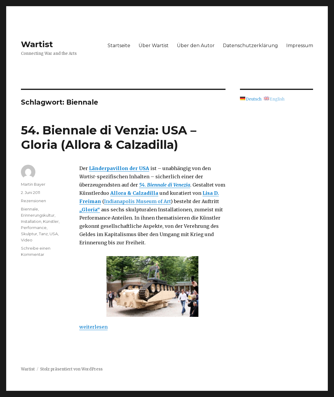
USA (54, 233)
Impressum (299, 45)
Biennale (29, 209)
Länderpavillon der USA (119, 168)
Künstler (51, 221)
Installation (31, 221)
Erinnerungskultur (38, 215)
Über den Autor (196, 45)
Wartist (37, 44)
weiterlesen (93, 327)
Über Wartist (154, 45)
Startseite (119, 45)
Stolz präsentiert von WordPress (71, 369)
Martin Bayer (33, 184)
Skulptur (29, 233)
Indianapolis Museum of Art (137, 201)
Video (26, 240)
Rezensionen (33, 200)
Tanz (43, 233)
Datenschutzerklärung (250, 45)
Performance (34, 227)
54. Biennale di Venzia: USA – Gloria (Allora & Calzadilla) (108, 137)
